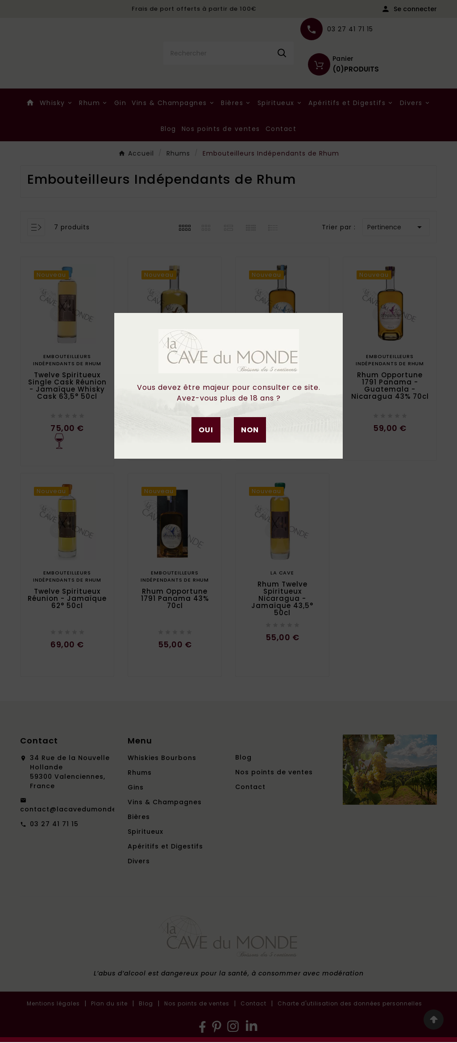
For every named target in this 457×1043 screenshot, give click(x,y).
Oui (206, 430)
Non (250, 430)
